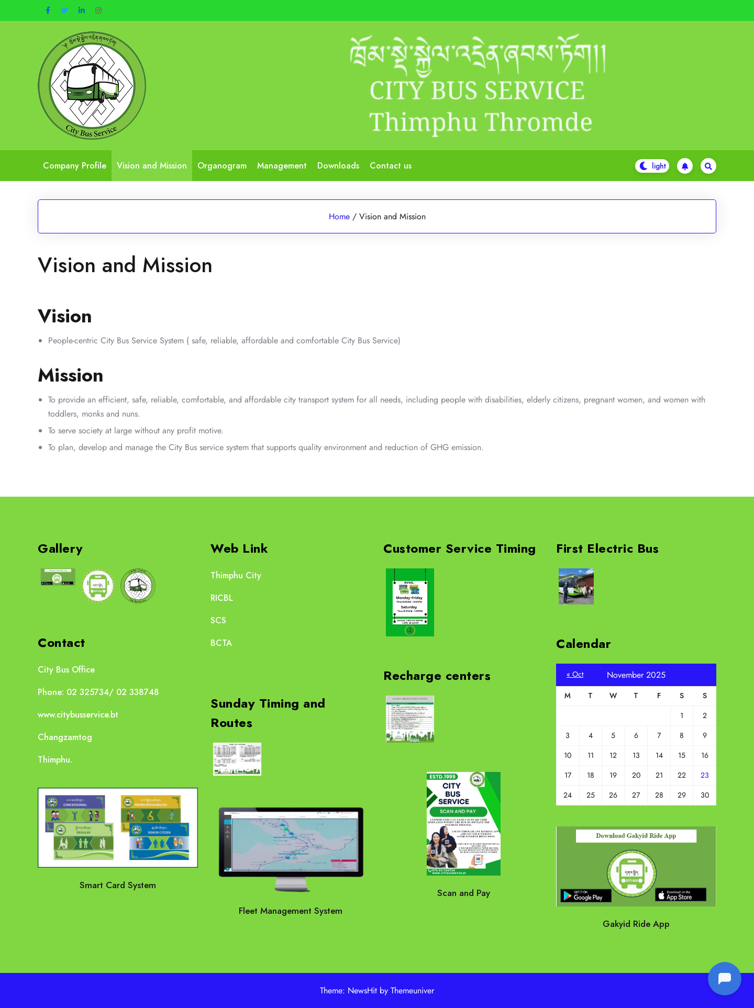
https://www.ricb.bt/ (274, 598)
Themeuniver (412, 990)
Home (339, 216)
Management (282, 166)
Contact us (391, 166)
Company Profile (74, 166)
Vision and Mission (152, 166)
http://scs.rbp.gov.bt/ (269, 620)
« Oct (575, 674)
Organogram (222, 166)
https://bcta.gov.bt (271, 643)
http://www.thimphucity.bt (309, 575)
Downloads (338, 166)
